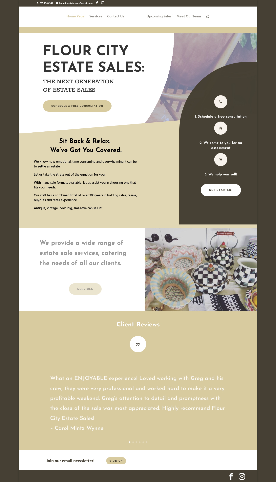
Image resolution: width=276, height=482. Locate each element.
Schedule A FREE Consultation (77, 105)
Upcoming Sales (159, 17)
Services (95, 17)
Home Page (75, 17)
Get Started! (221, 191)
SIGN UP (116, 460)
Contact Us (115, 17)
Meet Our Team (189, 17)
